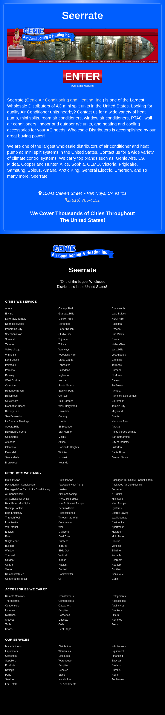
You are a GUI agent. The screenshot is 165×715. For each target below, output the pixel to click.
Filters (115, 615)
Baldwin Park (65, 390)
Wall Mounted (119, 517)
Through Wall (12, 517)
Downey (9, 375)
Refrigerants (119, 596)
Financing (117, 655)
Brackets (117, 610)
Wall (60, 527)
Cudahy (62, 416)
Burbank (116, 370)
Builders (9, 545)
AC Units (117, 494)
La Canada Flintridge (17, 421)
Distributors (65, 646)
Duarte (115, 416)
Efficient (9, 531)
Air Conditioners (14, 494)
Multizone (63, 531)
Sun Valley (118, 334)
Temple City (118, 406)
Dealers (116, 665)
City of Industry (120, 442)
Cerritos (62, 395)
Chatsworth (118, 308)
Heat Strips (64, 629)
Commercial (65, 522)
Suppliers (10, 660)
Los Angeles (119, 354)
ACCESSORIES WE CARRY (26, 589)
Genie (115, 578)
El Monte (117, 375)
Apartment (118, 527)
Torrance (117, 364)
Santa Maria (12, 457)
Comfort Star (65, 574)
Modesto (63, 457)
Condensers (12, 605)
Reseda (116, 329)
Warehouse (65, 660)
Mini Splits (118, 498)
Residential (118, 522)
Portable (116, 555)
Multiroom (117, 531)
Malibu (62, 436)
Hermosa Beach (121, 421)
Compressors (66, 600)
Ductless (63, 541)
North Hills (118, 318)
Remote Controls (14, 596)
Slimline (116, 550)
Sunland (10, 339)
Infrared (62, 545)
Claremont (118, 400)
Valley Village (12, 349)
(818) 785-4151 (82, 200)
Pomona (10, 370)
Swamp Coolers (14, 508)
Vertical (62, 555)
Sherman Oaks (13, 334)
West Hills (117, 349)
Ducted (62, 569)
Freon (115, 624)
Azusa (62, 442)
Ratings (9, 670)
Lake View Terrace (15, 318)
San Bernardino (121, 436)
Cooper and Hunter (16, 578)
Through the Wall (68, 517)
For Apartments (67, 684)
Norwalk (63, 380)
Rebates (63, 670)
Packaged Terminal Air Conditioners (132, 479)
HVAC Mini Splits (68, 498)
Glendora (10, 447)
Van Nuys (63, 349)
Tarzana (9, 344)
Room (8, 536)
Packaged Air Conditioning (127, 484)
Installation (64, 679)
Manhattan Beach (15, 406)
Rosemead (11, 395)
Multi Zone (118, 536)
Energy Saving (120, 512)
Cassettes (64, 615)
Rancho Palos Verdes (124, 395)
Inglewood (64, 375)
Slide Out (63, 550)
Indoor (62, 560)
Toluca (62, 344)
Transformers (66, 596)
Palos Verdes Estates (124, 431)
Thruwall (10, 555)
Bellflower (117, 385)
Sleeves (9, 619)
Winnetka (10, 354)
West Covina (12, 380)
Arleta (8, 308)
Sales (61, 674)
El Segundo (65, 426)
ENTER (82, 76)
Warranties (64, 651)
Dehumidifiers (66, 508)
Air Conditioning (67, 494)
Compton (10, 385)
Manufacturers (13, 646)
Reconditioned (66, 512)
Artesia (116, 426)
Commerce (11, 436)
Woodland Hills (67, 354)
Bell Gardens (65, 400)
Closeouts (11, 655)
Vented (9, 569)
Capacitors (64, 605)
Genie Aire (118, 574)
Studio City (64, 334)
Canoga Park (65, 308)
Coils (61, 624)
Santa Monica (66, 385)
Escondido (11, 452)
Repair (115, 674)
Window (9, 550)
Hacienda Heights (68, 447)
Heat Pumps (119, 503)
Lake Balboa (119, 313)
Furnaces (117, 489)
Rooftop (116, 564)
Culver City (11, 400)
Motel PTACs (12, 479)
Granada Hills (66, 313)
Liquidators (11, 651)
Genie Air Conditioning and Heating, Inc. (64, 100)
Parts (8, 674)
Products (10, 665)
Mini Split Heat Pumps (71, 503)
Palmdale (10, 364)
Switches (10, 615)
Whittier (62, 452)
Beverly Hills (12, 411)
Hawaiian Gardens (15, 431)
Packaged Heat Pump (71, 484)
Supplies (63, 610)
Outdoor (9, 560)
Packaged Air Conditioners (20, 484)
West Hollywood (67, 406)
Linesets (63, 619)
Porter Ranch (66, 329)
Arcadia (116, 390)
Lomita (62, 421)
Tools (8, 624)
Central (9, 564)
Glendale (117, 359)
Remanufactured (14, 574)
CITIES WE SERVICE (21, 301)
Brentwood (11, 462)
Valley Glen (118, 344)
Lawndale (63, 411)
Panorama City (13, 329)
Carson (116, 380)
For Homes (118, 679)
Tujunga (63, 339)
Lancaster (64, 364)
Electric (116, 541)
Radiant (62, 564)
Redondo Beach (14, 390)
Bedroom (117, 560)
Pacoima (117, 323)
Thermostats (12, 600)
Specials (116, 660)
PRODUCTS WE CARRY (23, 473)
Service (9, 679)
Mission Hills (65, 318)
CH (60, 578)
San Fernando (13, 416)
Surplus (116, 670)
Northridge (64, 323)
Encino (9, 313)
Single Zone (12, 541)
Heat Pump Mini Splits (18, 503)
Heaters (62, 489)
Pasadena (64, 370)
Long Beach (12, 359)
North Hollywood (14, 323)
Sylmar (116, 339)
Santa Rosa (118, 452)
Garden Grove (120, 457)
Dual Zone (64, 536)
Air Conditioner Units (17, 498)
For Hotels (11, 684)
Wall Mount (11, 527)
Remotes (117, 619)
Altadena (10, 442)
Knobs (8, 629)
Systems (117, 508)
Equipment (118, 651)
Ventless (116, 545)
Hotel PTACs (65, 479)
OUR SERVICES (17, 639)
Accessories (119, 600)
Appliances (118, 605)
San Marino (65, 431)
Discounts (64, 655)
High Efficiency (13, 512)
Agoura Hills (12, 426)
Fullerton (117, 447)
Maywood (117, 411)
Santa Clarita (65, 359)
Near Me (63, 462)
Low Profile (11, 522)
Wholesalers (119, 646)
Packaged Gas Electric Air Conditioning (27, 489)
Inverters (10, 610)
